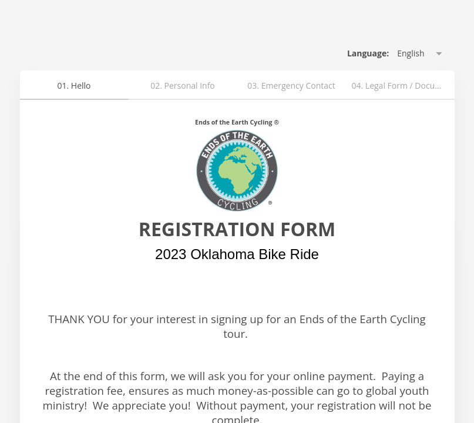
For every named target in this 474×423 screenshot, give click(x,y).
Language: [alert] (368, 53)
